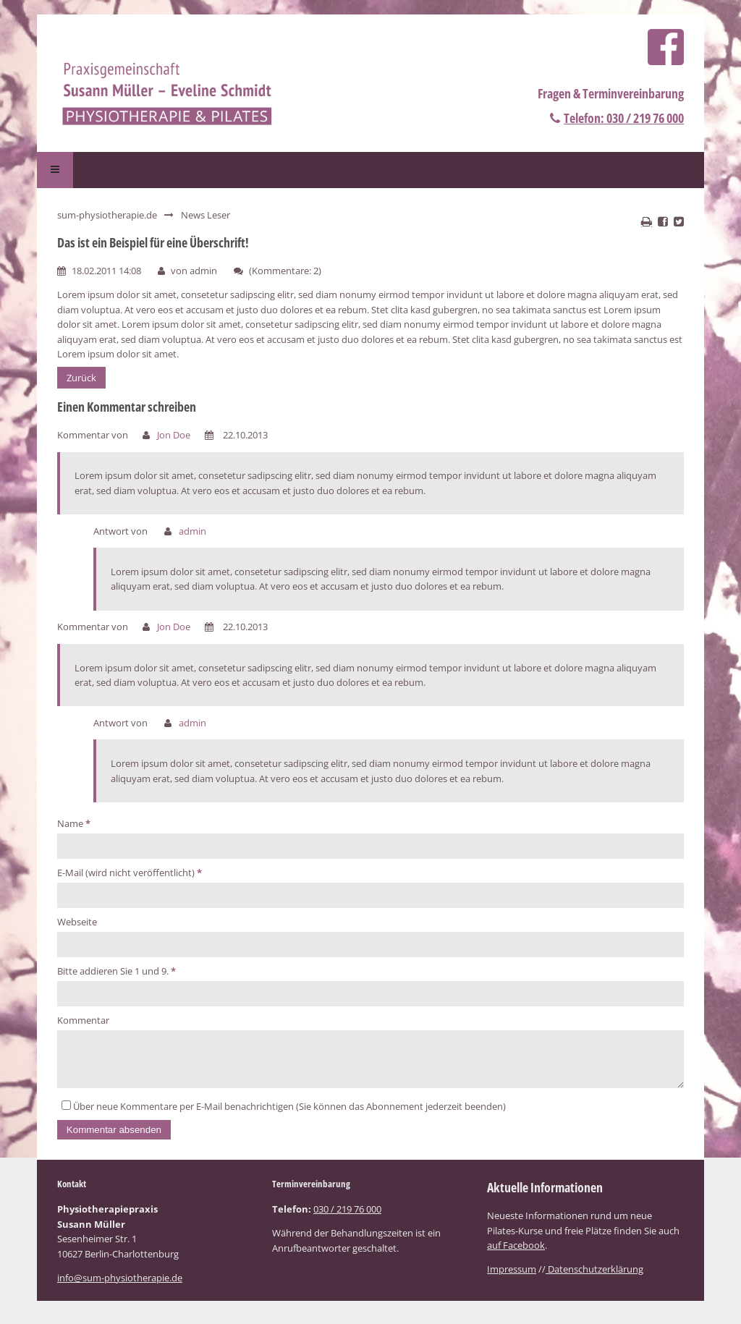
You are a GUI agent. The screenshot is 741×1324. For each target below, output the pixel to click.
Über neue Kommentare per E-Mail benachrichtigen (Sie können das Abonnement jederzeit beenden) (289, 1114)
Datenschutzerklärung (594, 1277)
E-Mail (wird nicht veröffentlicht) (129, 872)
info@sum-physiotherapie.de (119, 1286)
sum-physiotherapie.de (107, 214)
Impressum (511, 1277)
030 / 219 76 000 (347, 1217)
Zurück (81, 377)
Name (73, 823)
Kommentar (83, 1020)
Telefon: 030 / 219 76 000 (624, 118)
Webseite (77, 921)
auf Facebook (516, 1253)
